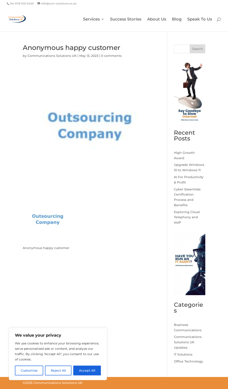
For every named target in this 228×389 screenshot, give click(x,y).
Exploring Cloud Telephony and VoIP (187, 217)
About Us (156, 20)
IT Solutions (183, 354)
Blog (176, 20)
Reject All (58, 370)
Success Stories (125, 20)
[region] (58, 354)
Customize (29, 370)
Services (91, 20)
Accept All (87, 370)
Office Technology (188, 361)
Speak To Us (199, 20)
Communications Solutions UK (52, 56)
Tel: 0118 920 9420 (22, 3)
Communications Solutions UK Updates (188, 342)
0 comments (111, 56)
